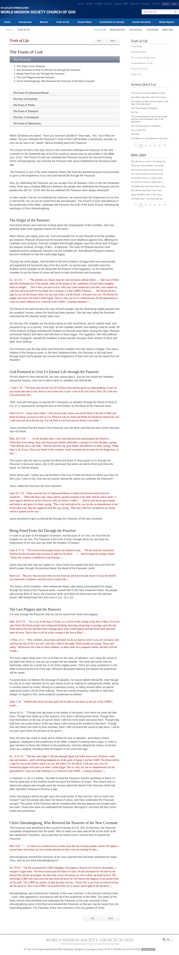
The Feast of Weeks (24, 104)
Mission (44, 22)
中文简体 (98, 4)
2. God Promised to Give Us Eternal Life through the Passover (47, 70)
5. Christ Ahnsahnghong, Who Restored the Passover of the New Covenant (54, 81)
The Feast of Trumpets (25, 111)
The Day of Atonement (26, 117)
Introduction (25, 22)
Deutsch (108, 4)
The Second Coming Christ (143, 57)
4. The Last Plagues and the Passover (34, 77)
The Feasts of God (139, 68)
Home (7, 22)
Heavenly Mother (139, 52)
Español (118, 4)
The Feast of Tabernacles (27, 123)
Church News (84, 22)
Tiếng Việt (134, 4)
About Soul (136, 74)
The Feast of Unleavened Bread (31, 92)
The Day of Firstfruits (25, 98)
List (99, 40)
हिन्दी (126, 4)
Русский (156, 4)
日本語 (89, 4)
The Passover (22, 59)
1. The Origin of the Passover (29, 66)
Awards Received (141, 22)
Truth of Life (62, 22)
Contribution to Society (111, 22)
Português (145, 4)
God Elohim (136, 46)
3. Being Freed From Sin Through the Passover (39, 73)
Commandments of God (141, 63)
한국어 (81, 4)
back (113, 40)
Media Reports (167, 22)
